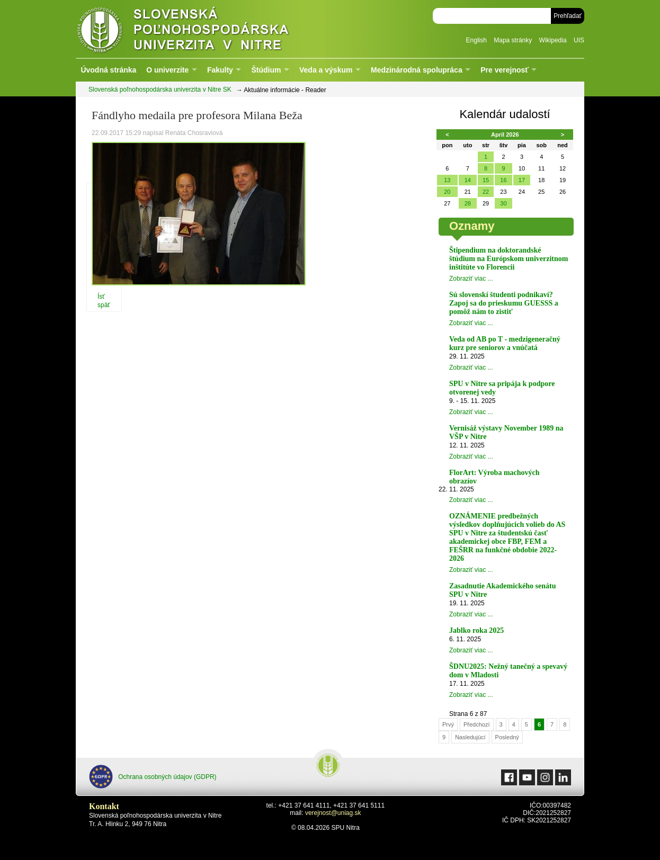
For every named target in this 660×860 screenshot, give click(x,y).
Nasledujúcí (470, 737)
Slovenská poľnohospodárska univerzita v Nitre (205, 29)
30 (503, 203)
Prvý (448, 724)
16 (503, 180)
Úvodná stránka (108, 70)
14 (468, 180)
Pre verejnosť (504, 70)
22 (486, 192)
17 (522, 180)
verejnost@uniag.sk (333, 813)
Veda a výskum (325, 70)
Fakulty (220, 70)
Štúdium (266, 70)
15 (486, 180)
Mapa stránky (513, 40)
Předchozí (476, 724)
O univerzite (167, 70)
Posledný (507, 737)
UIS (579, 40)
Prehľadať (568, 16)
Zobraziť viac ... (471, 278)
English (476, 40)
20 (447, 192)
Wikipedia (553, 40)
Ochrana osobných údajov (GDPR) (153, 777)
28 (468, 203)
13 (447, 180)
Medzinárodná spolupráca (416, 70)
